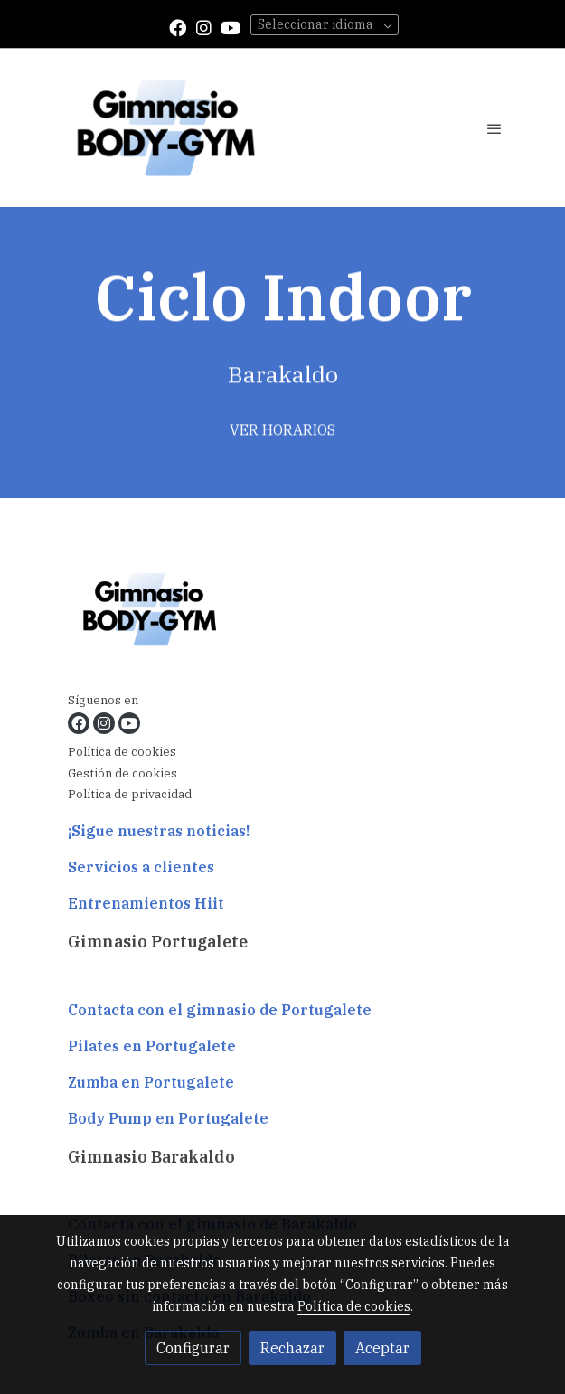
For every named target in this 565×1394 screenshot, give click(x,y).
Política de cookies (122, 751)
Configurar (193, 1348)
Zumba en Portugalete (151, 1082)
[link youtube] (230, 26)
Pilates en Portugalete (152, 1046)
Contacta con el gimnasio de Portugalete (220, 1010)
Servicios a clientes (141, 867)
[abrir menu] (494, 128)
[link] (165, 128)
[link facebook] (177, 26)
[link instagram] (204, 26)
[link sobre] (283, 612)
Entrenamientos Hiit (146, 903)
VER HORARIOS (282, 434)
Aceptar (382, 1348)
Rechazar (292, 1348)
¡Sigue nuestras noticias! (159, 831)
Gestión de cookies (122, 773)
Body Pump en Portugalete (168, 1118)
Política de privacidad (130, 794)
